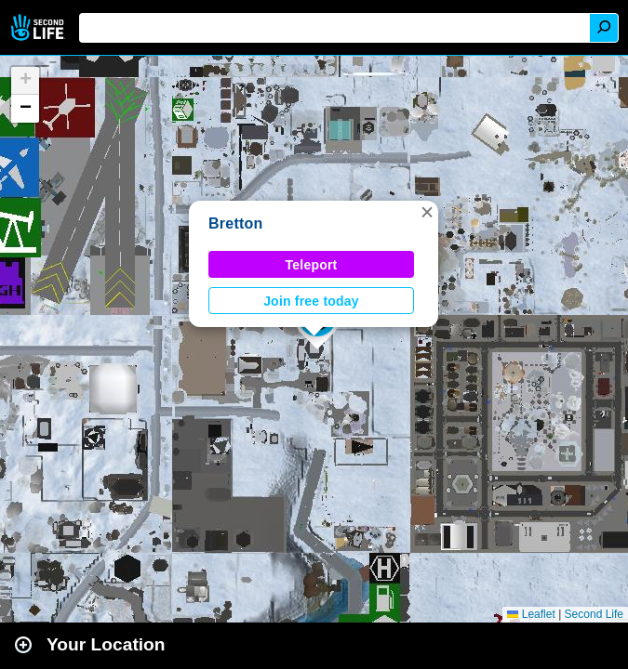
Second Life (39, 27)
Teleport (312, 264)
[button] (427, 212)
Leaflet (531, 614)
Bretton (235, 223)
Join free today (311, 301)
